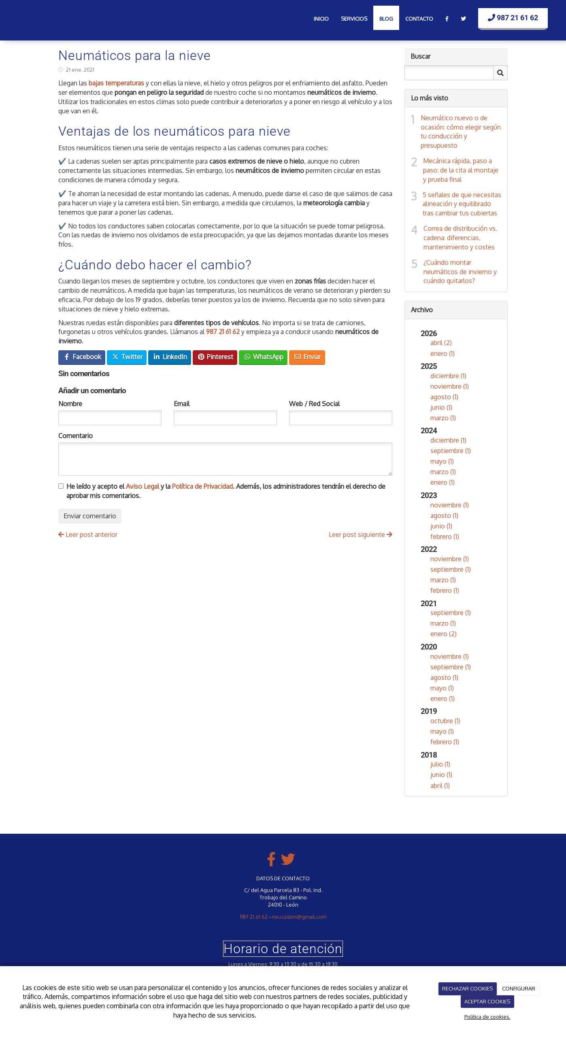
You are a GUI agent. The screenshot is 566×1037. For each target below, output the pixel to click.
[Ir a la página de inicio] (20, 16)
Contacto (419, 18)
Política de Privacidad (202, 486)
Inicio (321, 18)
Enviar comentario (90, 516)
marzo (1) (443, 418)
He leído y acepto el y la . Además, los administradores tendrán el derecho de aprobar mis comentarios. (225, 491)
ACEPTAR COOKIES (487, 1001)
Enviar (307, 357)
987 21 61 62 (513, 17)
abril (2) (441, 343)
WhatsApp (263, 357)
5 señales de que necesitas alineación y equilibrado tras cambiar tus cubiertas (462, 204)
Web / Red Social (314, 404)
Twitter (127, 357)
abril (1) (440, 785)
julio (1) (440, 764)
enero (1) (442, 353)
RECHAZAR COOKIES (467, 988)
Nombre (70, 404)
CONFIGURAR (518, 988)
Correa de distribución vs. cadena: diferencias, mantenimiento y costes (460, 237)
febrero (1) (444, 536)
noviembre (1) (449, 386)
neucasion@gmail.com (299, 916)
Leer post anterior (87, 534)
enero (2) (443, 634)
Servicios (354, 18)
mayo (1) (442, 461)
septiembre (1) (450, 451)
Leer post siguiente (360, 534)
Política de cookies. (487, 1017)
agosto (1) (444, 397)
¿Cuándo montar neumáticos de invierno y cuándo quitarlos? (460, 271)
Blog (386, 18)
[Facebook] (447, 18)
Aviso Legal (142, 486)
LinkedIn (170, 357)
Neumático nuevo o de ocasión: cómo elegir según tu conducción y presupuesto (461, 132)
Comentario (75, 436)
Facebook (82, 357)
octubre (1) (445, 721)
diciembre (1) (448, 376)
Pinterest (215, 357)
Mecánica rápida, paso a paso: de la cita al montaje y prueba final (460, 170)
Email (181, 404)
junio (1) (441, 407)
